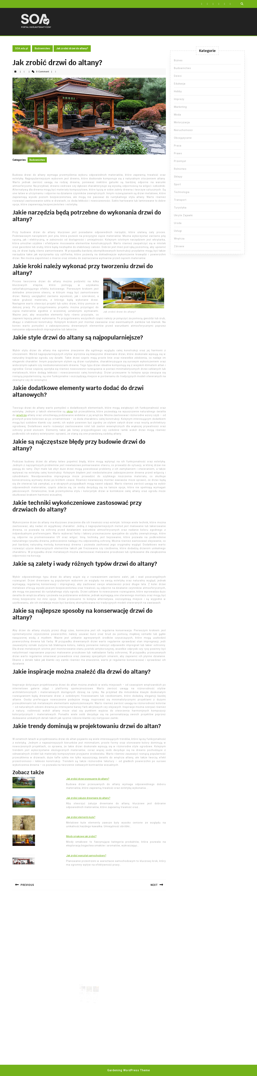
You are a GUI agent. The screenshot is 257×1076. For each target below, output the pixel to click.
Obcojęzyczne (183, 137)
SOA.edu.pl (21, 48)
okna (70, 411)
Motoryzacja (182, 122)
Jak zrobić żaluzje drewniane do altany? (88, 798)
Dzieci (178, 75)
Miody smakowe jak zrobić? (81, 836)
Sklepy (178, 176)
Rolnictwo (180, 168)
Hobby (178, 91)
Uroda (178, 223)
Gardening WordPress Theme (128, 1070)
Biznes (178, 60)
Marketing (180, 106)
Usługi (178, 230)
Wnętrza (179, 238)
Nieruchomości (183, 130)
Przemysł (180, 161)
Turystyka (180, 207)
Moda (177, 114)
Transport (180, 199)
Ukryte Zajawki (183, 215)
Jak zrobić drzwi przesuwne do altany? (87, 778)
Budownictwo (42, 48)
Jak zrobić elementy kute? (80, 817)
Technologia (181, 192)
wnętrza (21, 415)
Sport (177, 184)
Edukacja (179, 83)
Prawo (178, 153)
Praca (177, 145)
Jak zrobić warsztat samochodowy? (86, 855)
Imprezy (179, 99)
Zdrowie (179, 246)
